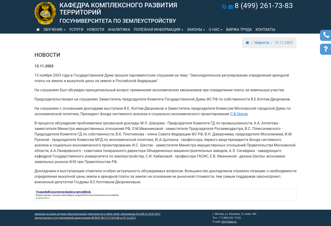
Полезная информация (157, 29)
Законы (194, 29)
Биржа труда (239, 29)
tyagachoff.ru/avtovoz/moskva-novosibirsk (97, 195)
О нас (214, 29)
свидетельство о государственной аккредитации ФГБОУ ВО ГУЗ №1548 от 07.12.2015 (85, 217)
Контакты (265, 29)
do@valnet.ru (229, 221)
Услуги (76, 29)
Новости (95, 29)
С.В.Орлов (239, 114)
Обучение (53, 29)
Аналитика (119, 29)
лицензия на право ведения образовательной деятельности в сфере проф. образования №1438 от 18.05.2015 (97, 213)
